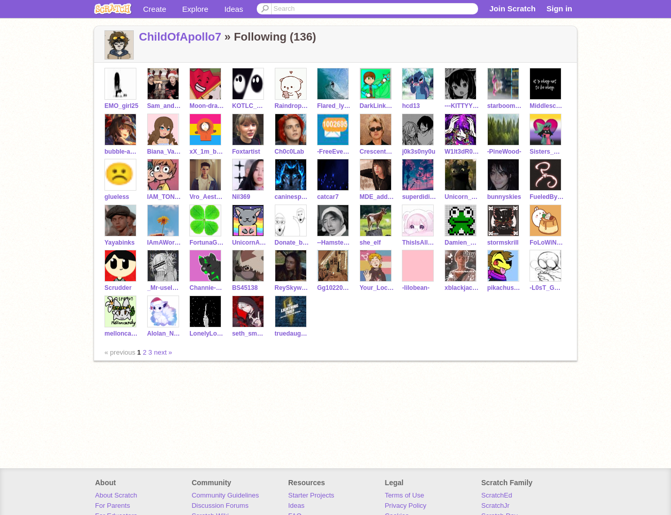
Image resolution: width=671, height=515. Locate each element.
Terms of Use (405, 495)
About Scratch (116, 495)
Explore (195, 9)
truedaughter (292, 333)
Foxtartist (246, 151)
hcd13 (411, 105)
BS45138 (245, 287)
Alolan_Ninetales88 (164, 333)
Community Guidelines (225, 495)
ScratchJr (495, 505)
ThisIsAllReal (419, 242)
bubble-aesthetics (121, 151)
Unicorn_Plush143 (462, 196)
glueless (116, 196)
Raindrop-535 (292, 105)
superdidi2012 (419, 196)
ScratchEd (496, 495)
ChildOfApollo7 (180, 36)
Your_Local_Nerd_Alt (377, 287)
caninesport (292, 196)
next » (163, 352)
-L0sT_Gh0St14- (546, 287)
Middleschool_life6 (546, 105)
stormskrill (503, 242)
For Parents (112, 505)
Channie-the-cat (206, 287)
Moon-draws (206, 105)
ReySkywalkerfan (292, 287)
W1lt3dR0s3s (462, 151)
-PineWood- (504, 151)
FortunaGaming (206, 242)
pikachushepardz (504, 287)
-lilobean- (415, 287)
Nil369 (241, 196)
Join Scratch (512, 8)
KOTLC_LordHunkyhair (249, 105)
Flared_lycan (334, 105)
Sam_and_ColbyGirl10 (164, 105)
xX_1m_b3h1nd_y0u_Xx (206, 151)
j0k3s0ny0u (418, 151)
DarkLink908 (377, 105)
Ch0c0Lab (289, 151)
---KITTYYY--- (462, 105)
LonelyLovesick (206, 333)
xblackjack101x (462, 287)
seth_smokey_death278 (249, 333)
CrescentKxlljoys (377, 151)
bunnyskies (504, 196)
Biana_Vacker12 (164, 151)
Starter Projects (311, 495)
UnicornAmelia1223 (249, 242)
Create (154, 9)
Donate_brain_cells (292, 242)
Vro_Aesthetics (206, 196)
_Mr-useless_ (164, 287)
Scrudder (118, 287)
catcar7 (328, 196)
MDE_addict (377, 196)
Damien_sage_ (462, 242)
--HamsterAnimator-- (334, 242)
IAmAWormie (164, 242)
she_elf (370, 242)
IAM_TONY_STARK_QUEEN (164, 196)
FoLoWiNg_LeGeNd (546, 242)
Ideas (233, 9)
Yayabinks (119, 242)
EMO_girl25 (121, 105)
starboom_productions (504, 105)
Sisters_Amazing (546, 151)
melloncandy (121, 333)
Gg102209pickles (334, 287)
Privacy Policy (406, 505)
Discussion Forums (220, 505)
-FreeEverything (334, 151)
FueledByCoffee (546, 196)
